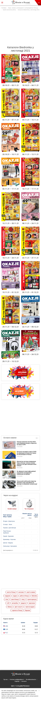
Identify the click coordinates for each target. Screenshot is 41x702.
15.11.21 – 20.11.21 (10, 223)
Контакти (23, 681)
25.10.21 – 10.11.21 (10, 154)
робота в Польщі (24, 596)
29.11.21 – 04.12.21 (10, 327)
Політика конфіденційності (17, 679)
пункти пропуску (32, 599)
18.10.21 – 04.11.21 (30, 85)
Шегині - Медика (8, 543)
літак (6, 599)
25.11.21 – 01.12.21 (30, 292)
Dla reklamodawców (31, 679)
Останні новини (9, 438)
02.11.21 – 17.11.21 (10, 189)
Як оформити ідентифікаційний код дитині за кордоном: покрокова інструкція (26, 472)
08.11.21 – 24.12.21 (30, 354)
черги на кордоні (29, 607)
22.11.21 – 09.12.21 (30, 327)
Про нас (5, 679)
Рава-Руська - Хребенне (7, 532)
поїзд (23, 599)
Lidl (8, 603)
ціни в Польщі (15, 599)
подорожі (7, 596)
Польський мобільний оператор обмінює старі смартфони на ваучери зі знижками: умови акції (27, 482)
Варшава (27, 610)
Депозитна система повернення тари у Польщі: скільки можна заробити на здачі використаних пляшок (26, 463)
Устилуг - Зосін (7, 524)
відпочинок (32, 603)
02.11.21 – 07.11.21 (10, 120)
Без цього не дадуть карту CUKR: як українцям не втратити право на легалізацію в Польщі (27, 453)
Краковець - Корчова (9, 539)
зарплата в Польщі (17, 610)
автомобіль (15, 603)
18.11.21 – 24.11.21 (10, 258)
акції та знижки (31, 592)
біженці (10, 607)
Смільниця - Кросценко (10, 546)
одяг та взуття (18, 607)
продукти (23, 603)
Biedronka (34, 596)
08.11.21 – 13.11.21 (30, 154)
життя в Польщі (11, 592)
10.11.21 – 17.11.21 (30, 189)
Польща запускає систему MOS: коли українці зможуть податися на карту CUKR (27, 443)
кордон (15, 596)
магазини (21, 592)
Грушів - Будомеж (8, 536)
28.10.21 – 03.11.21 (10, 85)
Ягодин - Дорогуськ (9, 521)
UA (39, 2)
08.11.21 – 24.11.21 (30, 223)
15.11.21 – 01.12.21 (10, 292)
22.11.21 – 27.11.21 (30, 258)
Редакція (17, 681)
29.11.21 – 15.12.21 (10, 361)
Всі (37, 438)
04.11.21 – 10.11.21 (30, 120)
